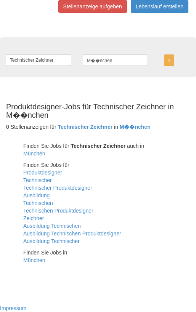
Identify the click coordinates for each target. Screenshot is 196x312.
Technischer (37, 180)
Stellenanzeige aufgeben (92, 6)
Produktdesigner (42, 173)
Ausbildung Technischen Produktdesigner (72, 233)
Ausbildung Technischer (51, 241)
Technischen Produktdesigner (58, 211)
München (34, 153)
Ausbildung (36, 195)
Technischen (38, 203)
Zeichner (33, 218)
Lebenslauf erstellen (159, 6)
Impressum (13, 308)
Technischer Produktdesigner (57, 188)
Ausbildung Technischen (52, 226)
